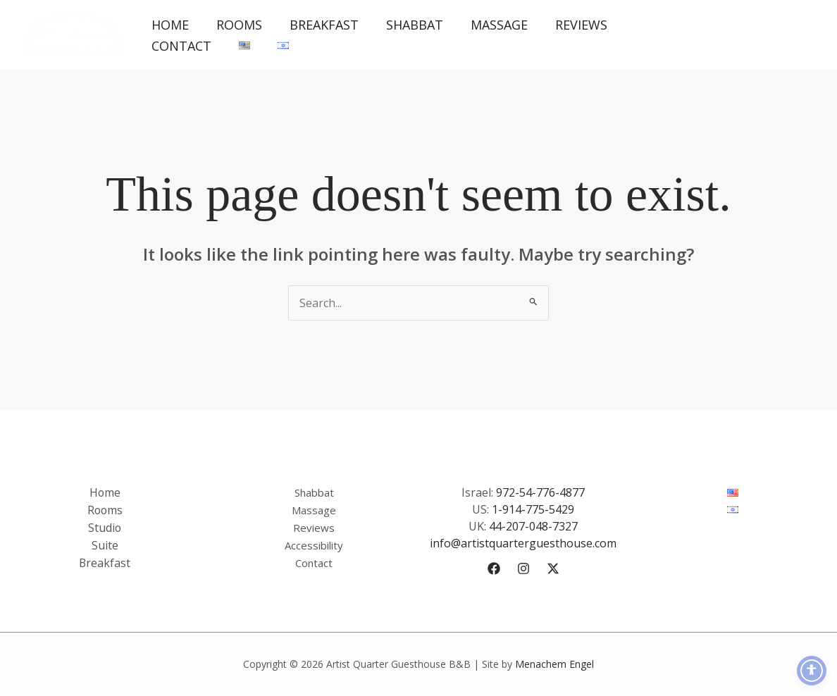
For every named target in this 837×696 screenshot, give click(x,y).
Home (168, 24)
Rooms (236, 24)
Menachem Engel (554, 664)
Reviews (569, 24)
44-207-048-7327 (533, 526)
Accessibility (314, 543)
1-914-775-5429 (533, 509)
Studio (105, 526)
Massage (489, 24)
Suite (105, 543)
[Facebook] (494, 568)
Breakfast (318, 24)
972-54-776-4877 (540, 492)
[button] (753, 34)
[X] (553, 568)
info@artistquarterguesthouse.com (523, 543)
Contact (180, 45)
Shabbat (406, 24)
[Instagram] (523, 568)
